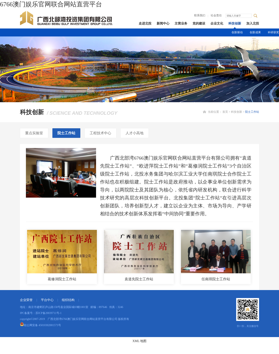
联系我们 (199, 15)
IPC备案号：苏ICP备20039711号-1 (41, 313)
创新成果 (255, 32)
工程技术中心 (100, 133)
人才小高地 (134, 133)
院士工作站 (252, 111)
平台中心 (47, 300)
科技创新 (234, 23)
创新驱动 (237, 32)
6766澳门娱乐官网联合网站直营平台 (51, 4)
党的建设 (199, 23)
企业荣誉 (26, 300)
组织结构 (68, 300)
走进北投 (145, 23)
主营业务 (181, 23)
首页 (225, 111)
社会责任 (216, 15)
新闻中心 (163, 23)
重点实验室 (34, 133)
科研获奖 (273, 32)
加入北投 (252, 23)
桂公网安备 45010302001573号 (40, 325)
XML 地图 (140, 341)
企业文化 (216, 23)
